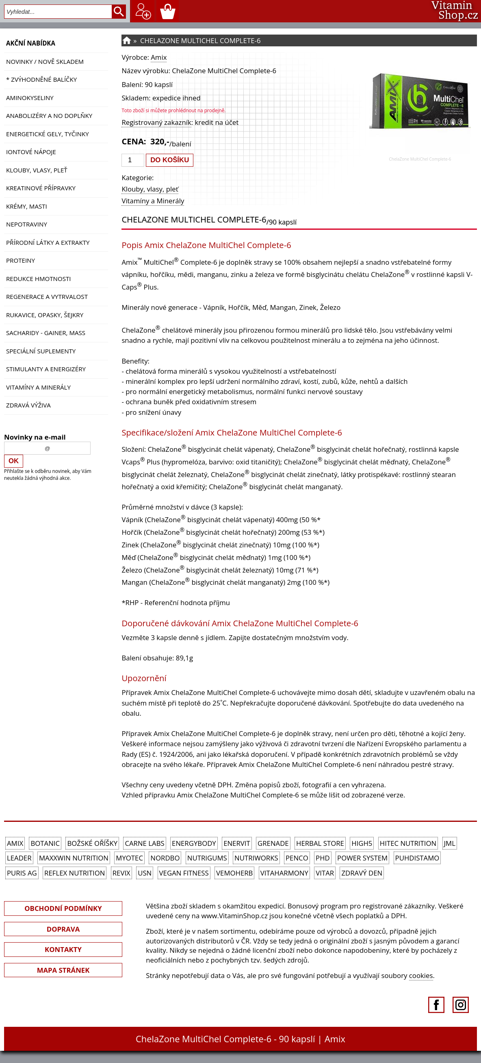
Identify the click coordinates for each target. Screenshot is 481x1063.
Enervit (236, 843)
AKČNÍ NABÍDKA (30, 43)
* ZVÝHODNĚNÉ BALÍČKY (41, 79)
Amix (159, 57)
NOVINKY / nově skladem (45, 61)
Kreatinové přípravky (41, 188)
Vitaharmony (284, 873)
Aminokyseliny (30, 98)
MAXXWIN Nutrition (73, 858)
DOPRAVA (63, 929)
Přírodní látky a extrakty (47, 242)
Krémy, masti (26, 206)
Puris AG (22, 873)
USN (145, 873)
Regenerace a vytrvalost (47, 296)
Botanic (45, 843)
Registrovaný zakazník (156, 122)
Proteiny (20, 260)
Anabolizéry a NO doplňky (49, 115)
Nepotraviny (26, 224)
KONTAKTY (63, 949)
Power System (362, 858)
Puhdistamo (417, 858)
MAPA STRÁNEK (63, 970)
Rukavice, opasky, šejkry (44, 315)
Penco (297, 858)
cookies (421, 975)
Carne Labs (144, 843)
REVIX (121, 873)
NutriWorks (256, 858)
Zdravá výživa (28, 405)
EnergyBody (194, 843)
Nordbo (165, 858)
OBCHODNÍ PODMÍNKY (63, 908)
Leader (19, 858)
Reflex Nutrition (74, 873)
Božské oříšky (92, 843)
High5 (361, 843)
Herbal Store (320, 843)
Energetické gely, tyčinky (47, 134)
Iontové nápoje (31, 152)
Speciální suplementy (41, 351)
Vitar (325, 873)
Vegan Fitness (184, 873)
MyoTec (129, 858)
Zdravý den (361, 873)
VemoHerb (234, 873)
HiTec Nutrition (408, 843)
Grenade (273, 843)
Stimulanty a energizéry (46, 369)
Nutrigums (207, 858)
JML (449, 843)
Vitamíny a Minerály (38, 387)
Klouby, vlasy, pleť (36, 170)
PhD (323, 858)
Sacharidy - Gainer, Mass (45, 333)
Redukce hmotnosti (38, 278)
